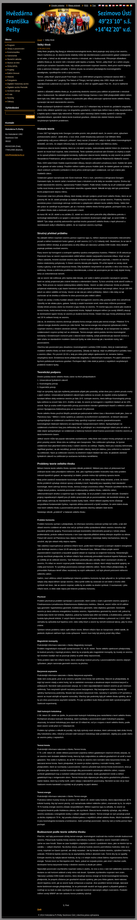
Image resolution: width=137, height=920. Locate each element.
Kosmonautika (13, 52)
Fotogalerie (12, 80)
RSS (86, 5)
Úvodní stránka (57, 5)
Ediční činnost (13, 73)
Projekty (10, 70)
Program (11, 45)
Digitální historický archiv (18, 84)
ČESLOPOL (12, 66)
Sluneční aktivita (14, 59)
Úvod (39, 40)
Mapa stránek (74, 5)
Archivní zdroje (13, 91)
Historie (10, 77)
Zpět (39, 909)
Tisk (94, 5)
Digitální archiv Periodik (17, 87)
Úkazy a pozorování (15, 49)
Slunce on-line (13, 63)
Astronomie (12, 56)
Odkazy (10, 101)
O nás (9, 94)
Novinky (10, 98)
